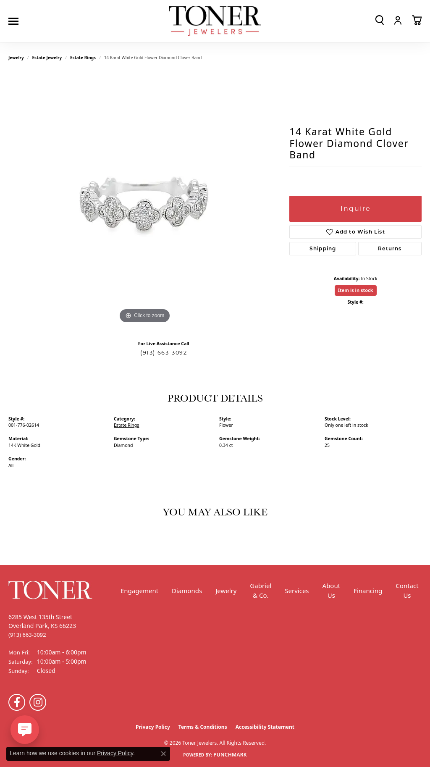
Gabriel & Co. (260, 590)
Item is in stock (355, 290)
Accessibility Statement (265, 726)
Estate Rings (83, 57)
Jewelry (225, 590)
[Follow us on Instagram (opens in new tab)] (37, 702)
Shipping (322, 248)
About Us (331, 590)
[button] (379, 20)
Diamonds (187, 590)
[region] (145, 200)
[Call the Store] (27, 634)
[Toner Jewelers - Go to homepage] (215, 21)
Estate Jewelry (47, 57)
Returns (389, 248)
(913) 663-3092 (163, 352)
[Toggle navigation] (15, 21)
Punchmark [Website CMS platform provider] (230, 754)
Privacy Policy (153, 726)
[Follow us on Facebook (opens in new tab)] (16, 702)
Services (297, 590)
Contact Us (407, 590)
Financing (368, 590)
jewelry (16, 57)
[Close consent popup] (163, 753)
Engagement (139, 590)
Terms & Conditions (202, 726)
